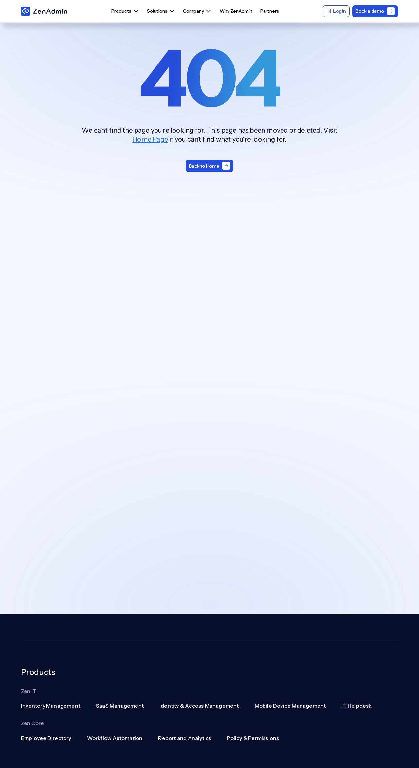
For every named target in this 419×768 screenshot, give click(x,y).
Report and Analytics (184, 738)
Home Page (150, 139)
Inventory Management (50, 706)
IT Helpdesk (356, 706)
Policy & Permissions (253, 738)
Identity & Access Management (199, 706)
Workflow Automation (115, 738)
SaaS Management (120, 706)
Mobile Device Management (290, 706)
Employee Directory (46, 738)
